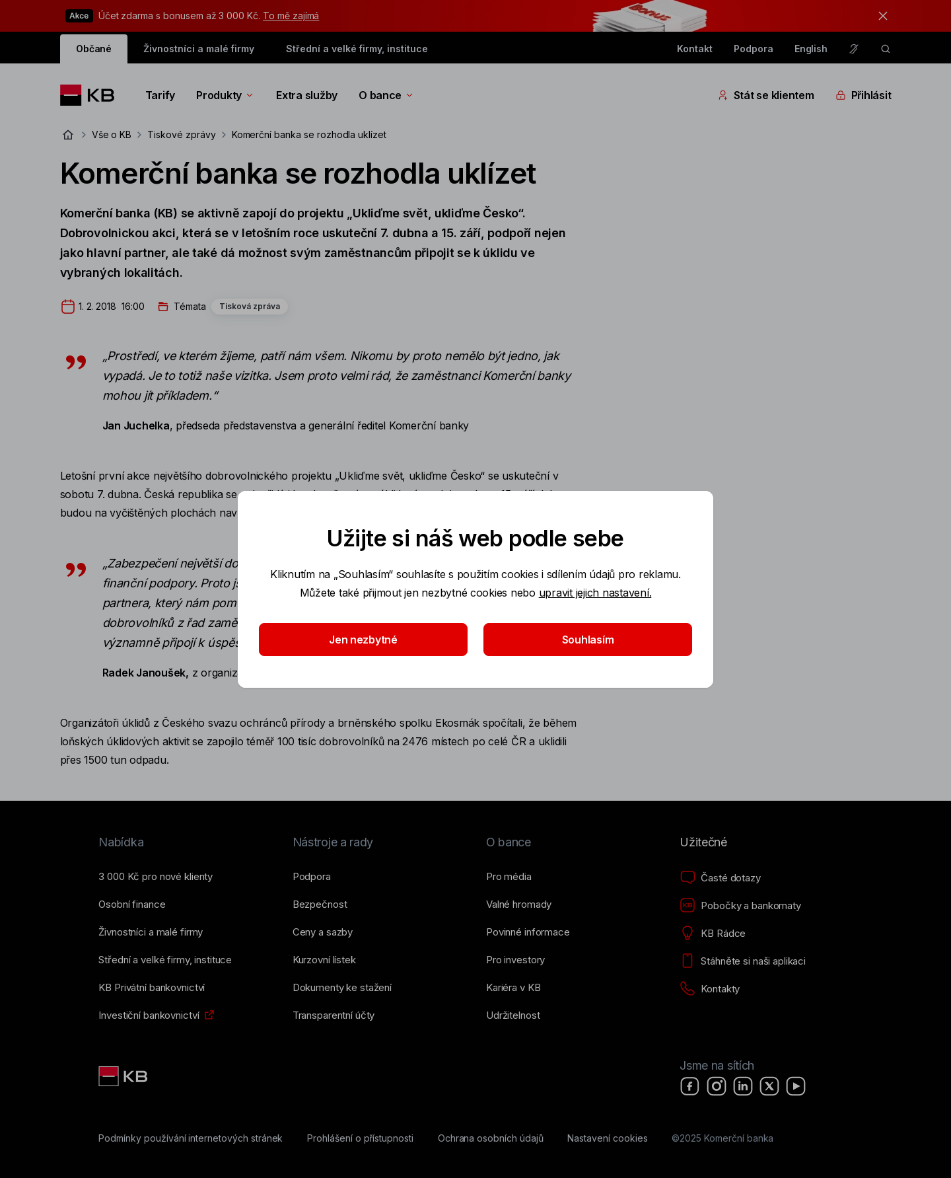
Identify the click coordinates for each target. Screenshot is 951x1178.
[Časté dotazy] (720, 878)
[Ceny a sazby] (323, 932)
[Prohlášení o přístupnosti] (360, 1138)
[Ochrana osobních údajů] (491, 1138)
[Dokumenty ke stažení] (342, 987)
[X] (769, 1086)
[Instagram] (716, 1086)
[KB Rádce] (713, 933)
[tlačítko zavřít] (879, 15)
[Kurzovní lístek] (324, 960)
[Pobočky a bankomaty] (740, 905)
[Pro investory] (515, 960)
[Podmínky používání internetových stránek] (190, 1138)
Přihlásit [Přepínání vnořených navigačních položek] (863, 95)
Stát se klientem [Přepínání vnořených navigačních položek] (766, 95)
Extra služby (306, 95)
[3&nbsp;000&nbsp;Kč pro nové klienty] (155, 876)
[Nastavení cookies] (607, 1138)
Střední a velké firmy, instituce (356, 48)
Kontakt (695, 48)
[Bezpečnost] (320, 904)
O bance (387, 95)
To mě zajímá (291, 15)
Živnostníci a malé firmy (198, 48)
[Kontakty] (710, 989)
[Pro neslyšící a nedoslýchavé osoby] (854, 49)
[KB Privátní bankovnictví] (151, 987)
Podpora (753, 48)
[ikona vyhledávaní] (885, 49)
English (811, 48)
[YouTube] (795, 1086)
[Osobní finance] (131, 904)
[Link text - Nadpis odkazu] (124, 1076)
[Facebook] (690, 1086)
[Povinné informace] (528, 932)
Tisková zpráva (249, 306)
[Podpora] (312, 876)
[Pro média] (509, 876)
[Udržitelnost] (513, 1015)
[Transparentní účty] (334, 1015)
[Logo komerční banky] (92, 95)
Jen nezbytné (363, 639)
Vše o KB (112, 134)
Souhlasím (588, 639)
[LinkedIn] (743, 1086)
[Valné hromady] (518, 904)
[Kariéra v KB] (513, 987)
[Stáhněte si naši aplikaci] (743, 961)
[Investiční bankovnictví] (148, 1015)
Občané (94, 48)
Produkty (225, 95)
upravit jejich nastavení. (595, 592)
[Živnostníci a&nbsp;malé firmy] (150, 932)
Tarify (160, 95)
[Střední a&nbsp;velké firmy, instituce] (165, 960)
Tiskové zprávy (181, 134)
